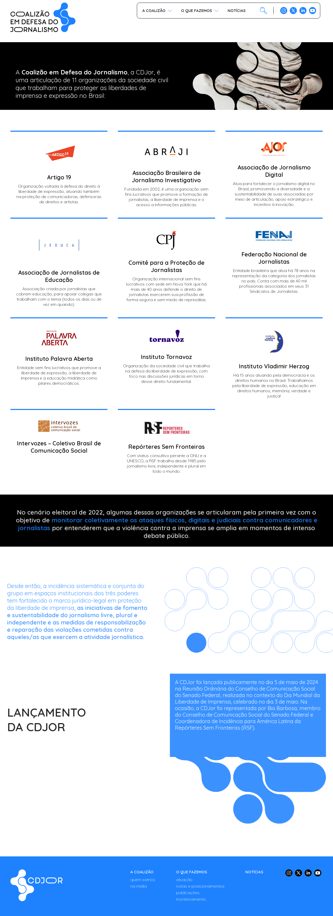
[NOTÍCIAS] (254, 871)
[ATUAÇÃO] (200, 879)
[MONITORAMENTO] (200, 899)
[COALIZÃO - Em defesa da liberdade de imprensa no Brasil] (42, 17)
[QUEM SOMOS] (142, 879)
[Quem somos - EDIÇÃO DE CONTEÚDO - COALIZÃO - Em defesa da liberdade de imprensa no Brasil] (36, 885)
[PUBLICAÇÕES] (200, 892)
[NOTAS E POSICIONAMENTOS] (200, 886)
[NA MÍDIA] (142, 886)
